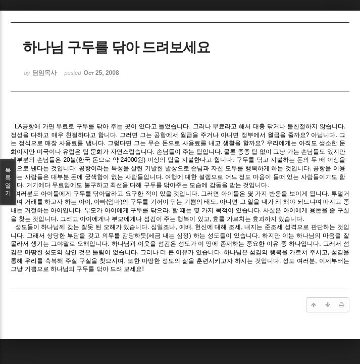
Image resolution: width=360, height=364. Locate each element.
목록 (8, 182)
